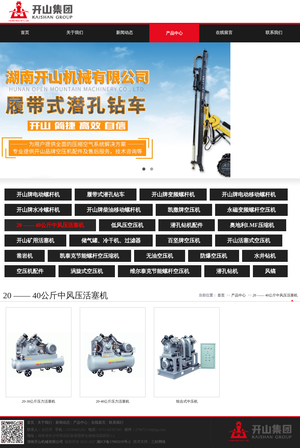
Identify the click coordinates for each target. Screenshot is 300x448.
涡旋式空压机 (86, 271)
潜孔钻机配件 (186, 225)
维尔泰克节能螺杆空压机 (159, 271)
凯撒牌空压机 (184, 210)
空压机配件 (30, 271)
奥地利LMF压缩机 (252, 225)
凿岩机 (24, 256)
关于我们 (74, 32)
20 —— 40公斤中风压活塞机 (50, 225)
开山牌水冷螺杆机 (38, 210)
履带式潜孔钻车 (105, 195)
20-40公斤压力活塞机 (113, 401)
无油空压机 (159, 256)
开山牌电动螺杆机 (38, 195)
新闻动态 (124, 32)
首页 (25, 32)
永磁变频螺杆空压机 (251, 210)
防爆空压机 (213, 256)
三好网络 (158, 442)
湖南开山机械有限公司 (45, 442)
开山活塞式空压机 (248, 241)
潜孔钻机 (227, 271)
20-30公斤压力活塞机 (39, 401)
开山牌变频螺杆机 (173, 195)
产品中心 (174, 33)
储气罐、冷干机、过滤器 (111, 241)
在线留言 (224, 32)
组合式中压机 (187, 401)
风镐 (270, 271)
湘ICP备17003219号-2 (113, 442)
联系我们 (274, 32)
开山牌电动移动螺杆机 (249, 195)
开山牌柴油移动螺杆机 (114, 210)
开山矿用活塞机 (35, 241)
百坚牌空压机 (184, 241)
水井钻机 (265, 256)
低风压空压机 (127, 225)
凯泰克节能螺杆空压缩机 (89, 256)
